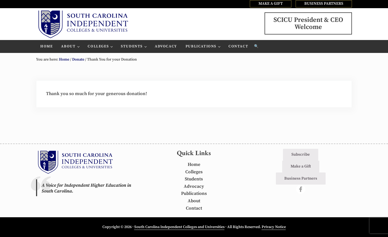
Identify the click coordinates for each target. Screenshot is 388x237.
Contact (194, 208)
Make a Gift (301, 166)
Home (194, 164)
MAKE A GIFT (270, 3)
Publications (194, 193)
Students (194, 179)
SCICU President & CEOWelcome (308, 23)
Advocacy (194, 186)
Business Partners (300, 178)
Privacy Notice (274, 227)
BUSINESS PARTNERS (323, 3)
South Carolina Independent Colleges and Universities (179, 227)
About (194, 201)
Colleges (194, 172)
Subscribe (300, 154)
